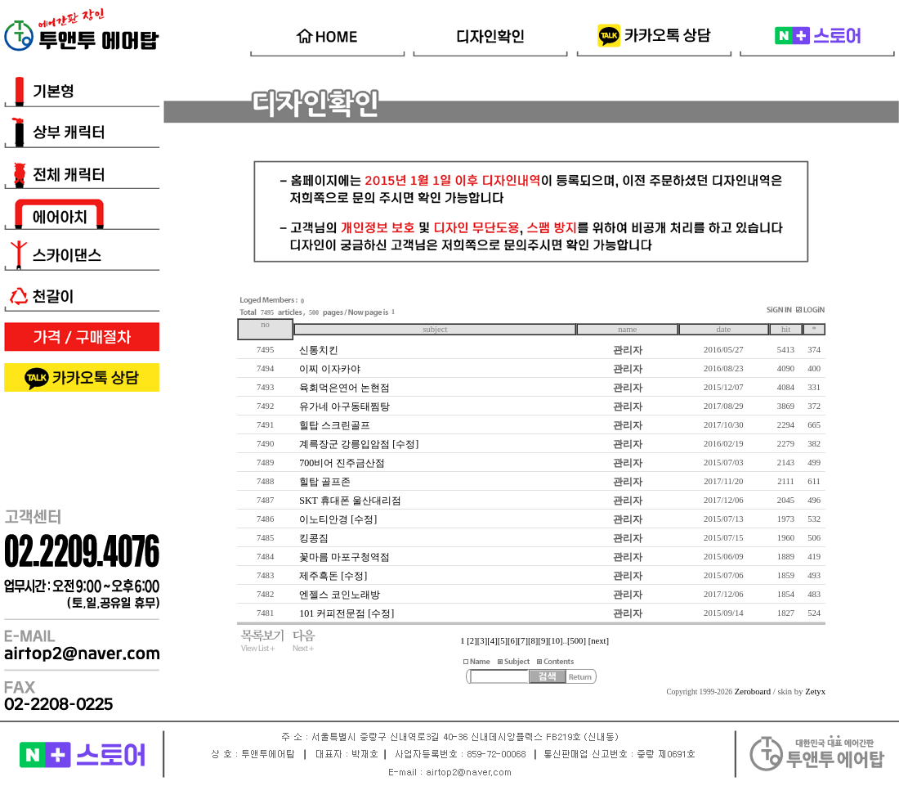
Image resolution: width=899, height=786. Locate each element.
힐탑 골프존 (325, 481)
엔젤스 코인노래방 (339, 594)
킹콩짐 (314, 538)
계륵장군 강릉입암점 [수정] (358, 444)
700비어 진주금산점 (342, 463)
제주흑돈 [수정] (333, 576)
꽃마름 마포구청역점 (344, 557)
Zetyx (815, 691)
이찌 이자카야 (329, 369)
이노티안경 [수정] (338, 519)
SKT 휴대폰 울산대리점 (349, 500)
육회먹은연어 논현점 (344, 387)
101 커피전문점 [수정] (346, 613)
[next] (598, 640)
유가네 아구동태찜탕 (344, 406)
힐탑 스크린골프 (334, 425)
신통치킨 (318, 350)
